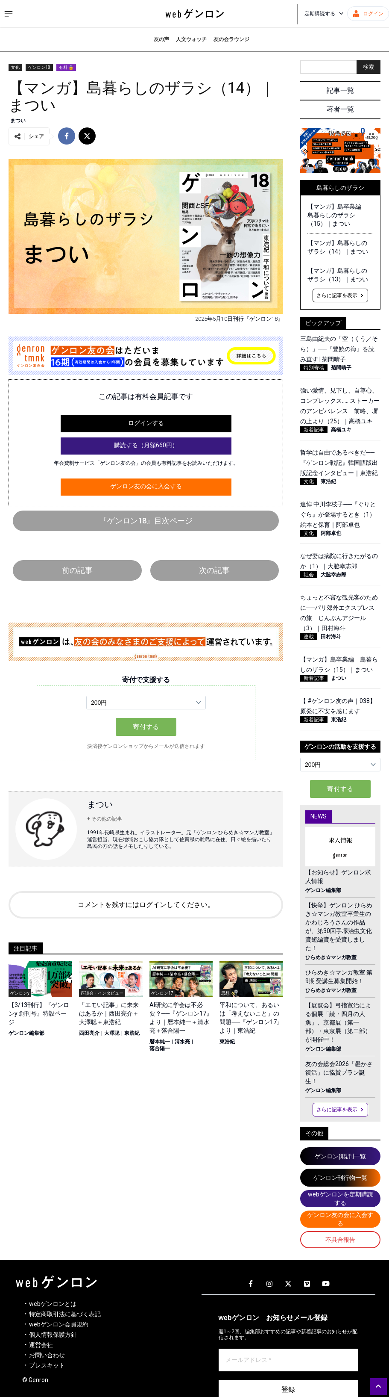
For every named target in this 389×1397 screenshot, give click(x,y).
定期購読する (324, 14)
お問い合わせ (47, 1355)
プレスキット (47, 1365)
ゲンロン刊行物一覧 (340, 1177)
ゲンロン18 (39, 67)
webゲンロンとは (52, 1303)
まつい (18, 121)
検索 (368, 67)
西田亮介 (89, 1033)
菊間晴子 (341, 368)
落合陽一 (159, 1048)
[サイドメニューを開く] (8, 13)
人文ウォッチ (191, 39)
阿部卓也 (331, 533)
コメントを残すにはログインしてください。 (146, 905)
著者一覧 (340, 109)
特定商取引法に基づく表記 (65, 1314)
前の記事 (77, 570)
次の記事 (214, 570)
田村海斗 (331, 637)
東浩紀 (132, 1033)
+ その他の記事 (104, 819)
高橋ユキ (341, 430)
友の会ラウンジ (231, 39)
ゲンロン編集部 (26, 1033)
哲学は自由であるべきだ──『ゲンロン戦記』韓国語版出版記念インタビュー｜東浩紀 (339, 462)
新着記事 (314, 430)
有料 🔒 (66, 67)
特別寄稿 (314, 368)
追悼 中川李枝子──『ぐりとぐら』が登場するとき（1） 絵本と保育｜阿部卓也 (340, 514)
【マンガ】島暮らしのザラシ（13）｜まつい (337, 275)
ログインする (146, 422)
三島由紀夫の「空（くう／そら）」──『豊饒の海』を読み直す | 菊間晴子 (339, 349)
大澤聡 (112, 1033)
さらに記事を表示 (340, 295)
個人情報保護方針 (53, 1334)
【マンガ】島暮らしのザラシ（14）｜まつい (337, 247)
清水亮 (182, 1042)
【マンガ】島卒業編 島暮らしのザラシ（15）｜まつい (337, 215)
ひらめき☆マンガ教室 (331, 957)
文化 (15, 67)
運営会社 (41, 1344)
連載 (309, 637)
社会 (309, 575)
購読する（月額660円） (146, 445)
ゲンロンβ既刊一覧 (340, 1156)
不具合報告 (340, 1239)
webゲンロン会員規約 (58, 1324)
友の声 (161, 39)
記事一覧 (340, 90)
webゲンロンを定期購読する (340, 1198)
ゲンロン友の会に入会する (146, 486)
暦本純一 (159, 1042)
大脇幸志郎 (333, 575)
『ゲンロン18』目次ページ (146, 520)
